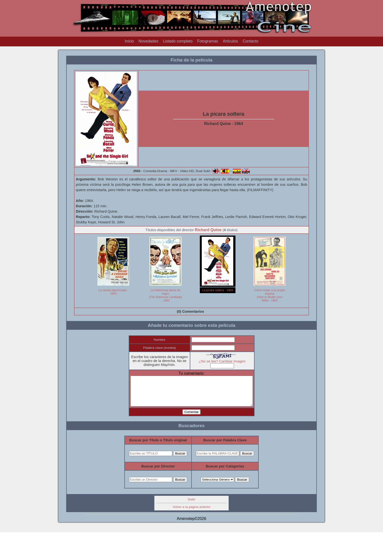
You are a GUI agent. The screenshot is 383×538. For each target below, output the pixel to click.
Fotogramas (207, 41)
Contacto (250, 41)
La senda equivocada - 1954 (113, 292)
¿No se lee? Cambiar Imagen (225, 361)
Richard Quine (208, 230)
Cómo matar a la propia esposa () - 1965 (269, 295)
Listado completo (177, 41)
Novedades (148, 41)
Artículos (230, 41)
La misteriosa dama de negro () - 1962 (165, 295)
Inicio (129, 41)
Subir (191, 505)
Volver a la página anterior (192, 513)
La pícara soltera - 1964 (217, 290)
